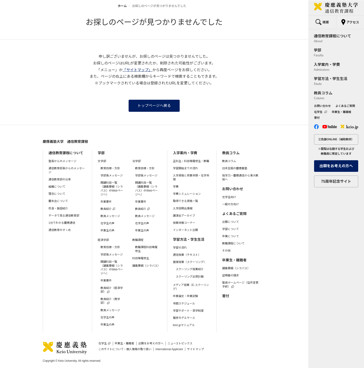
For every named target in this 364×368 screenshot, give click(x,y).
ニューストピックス (180, 343)
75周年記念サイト (336, 181)
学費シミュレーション (187, 193)
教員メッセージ (110, 216)
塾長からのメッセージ (62, 161)
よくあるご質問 (234, 214)
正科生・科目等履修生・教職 (191, 161)
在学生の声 (107, 223)
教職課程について (233, 243)
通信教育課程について (66, 153)
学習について (230, 229)
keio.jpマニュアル (184, 325)
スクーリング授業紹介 (190, 269)
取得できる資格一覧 (185, 201)
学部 (101, 153)
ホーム (122, 6)
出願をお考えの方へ (150, 343)
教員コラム (231, 153)
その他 (226, 250)
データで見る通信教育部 (64, 215)
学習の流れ (180, 247)
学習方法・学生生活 (188, 239)
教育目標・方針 (110, 168)
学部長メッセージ (112, 175)
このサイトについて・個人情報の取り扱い (124, 349)
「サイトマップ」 (137, 70)
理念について (57, 193)
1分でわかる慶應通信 (62, 222)
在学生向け (229, 197)
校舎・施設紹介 (58, 208)
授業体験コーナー (184, 222)
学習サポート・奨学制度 (188, 310)
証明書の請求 (230, 275)
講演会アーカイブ (184, 215)
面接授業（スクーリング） (189, 262)
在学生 (104, 343)
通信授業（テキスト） (187, 254)
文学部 (102, 161)
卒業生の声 (107, 230)
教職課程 (137, 240)
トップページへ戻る (154, 106)
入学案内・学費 (185, 153)
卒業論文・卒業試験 (185, 296)
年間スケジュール (184, 303)
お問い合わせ (232, 189)
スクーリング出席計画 (190, 276)
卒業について (230, 236)
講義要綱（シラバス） (146, 265)
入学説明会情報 (182, 208)
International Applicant (169, 349)
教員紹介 (108, 209)
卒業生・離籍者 (234, 260)
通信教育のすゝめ (60, 230)
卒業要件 (106, 201)
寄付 (225, 296)
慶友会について (58, 201)
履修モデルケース (184, 318)
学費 (176, 186)
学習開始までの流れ (185, 168)
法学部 (136, 161)
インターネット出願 (185, 230)
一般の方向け (230, 204)
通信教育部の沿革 (60, 179)
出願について (230, 222)
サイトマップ (195, 349)
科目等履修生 (140, 258)
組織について (57, 186)
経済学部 (103, 240)
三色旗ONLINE (336, 139)
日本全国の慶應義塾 (234, 168)
